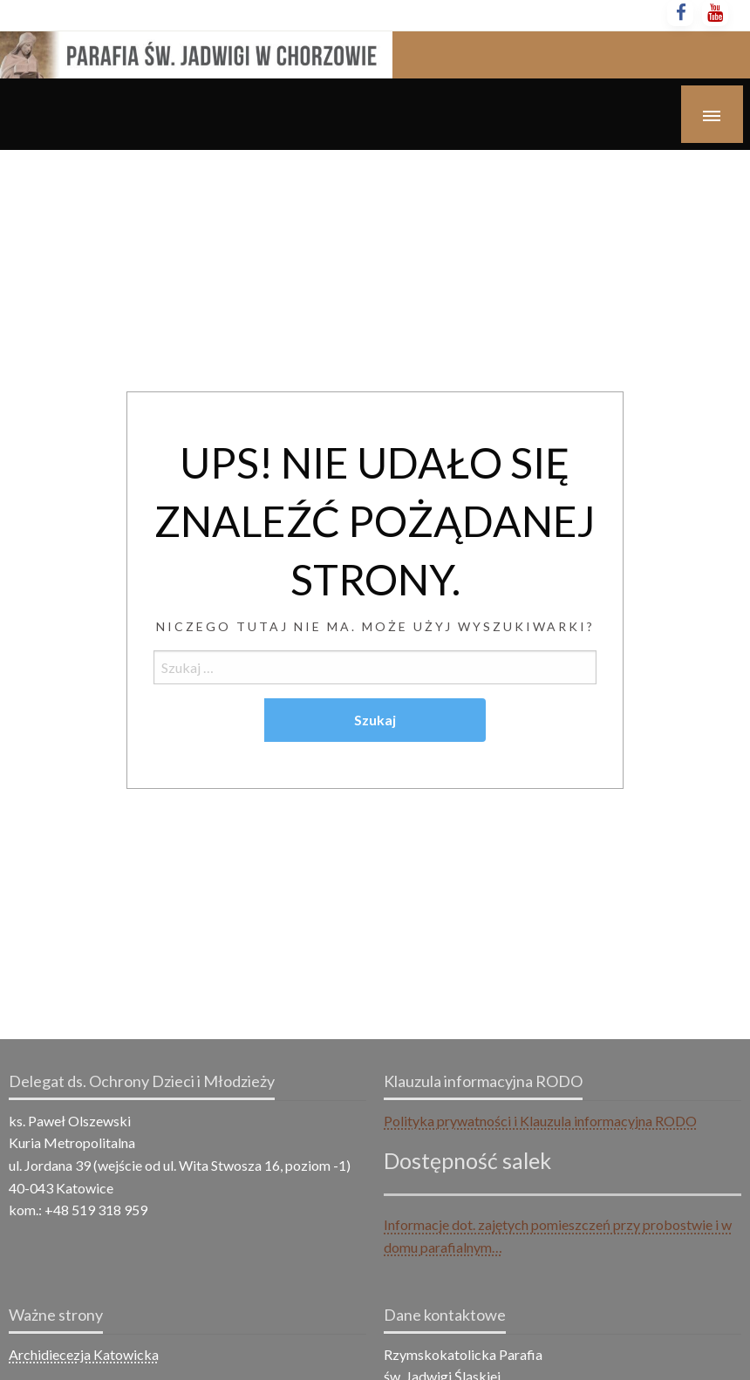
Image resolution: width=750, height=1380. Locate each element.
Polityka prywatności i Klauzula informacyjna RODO (540, 1120)
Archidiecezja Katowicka (84, 1354)
